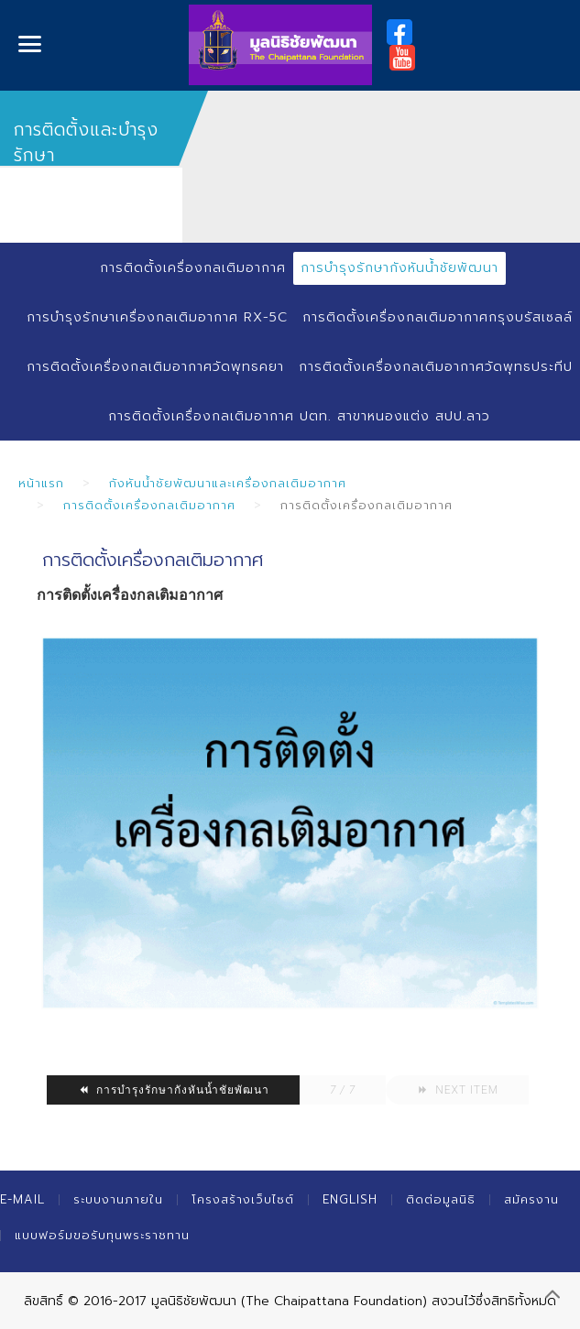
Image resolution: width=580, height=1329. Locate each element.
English (350, 1199)
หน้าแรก (41, 483)
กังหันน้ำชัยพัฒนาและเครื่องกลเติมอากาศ (227, 483)
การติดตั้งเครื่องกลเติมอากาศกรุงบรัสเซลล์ (437, 317)
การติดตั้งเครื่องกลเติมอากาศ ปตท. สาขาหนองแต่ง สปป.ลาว (299, 416)
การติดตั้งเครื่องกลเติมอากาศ (193, 268)
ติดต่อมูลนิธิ (441, 1199)
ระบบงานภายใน (118, 1199)
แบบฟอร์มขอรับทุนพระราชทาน (102, 1235)
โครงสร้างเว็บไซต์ (243, 1199)
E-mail (22, 1199)
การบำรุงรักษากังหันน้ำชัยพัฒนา (399, 268)
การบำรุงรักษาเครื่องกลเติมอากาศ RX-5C (157, 317)
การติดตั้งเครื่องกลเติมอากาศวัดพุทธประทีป (436, 366)
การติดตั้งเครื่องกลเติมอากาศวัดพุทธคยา (155, 366)
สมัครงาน (531, 1199)
